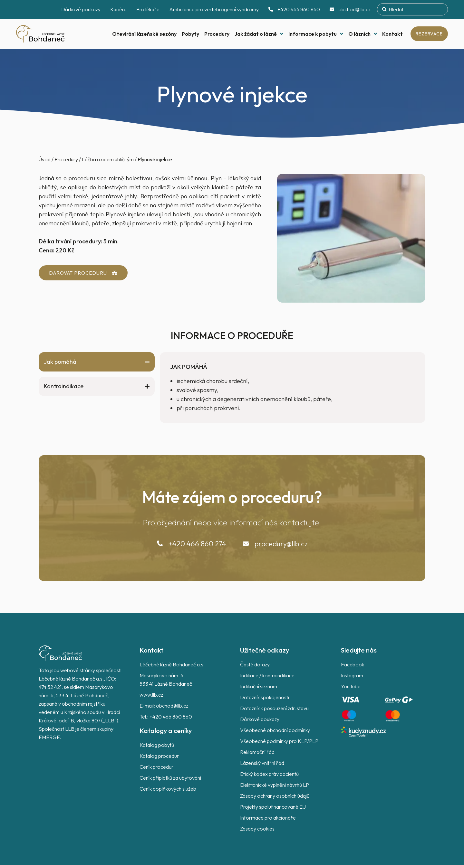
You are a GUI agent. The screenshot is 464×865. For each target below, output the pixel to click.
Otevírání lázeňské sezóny (144, 34)
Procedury (216, 34)
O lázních (362, 33)
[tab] (97, 361)
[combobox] (412, 9)
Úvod (45, 159)
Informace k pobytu (315, 33)
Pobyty (190, 34)
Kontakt (392, 34)
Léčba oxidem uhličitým (108, 159)
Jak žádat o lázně (259, 33)
